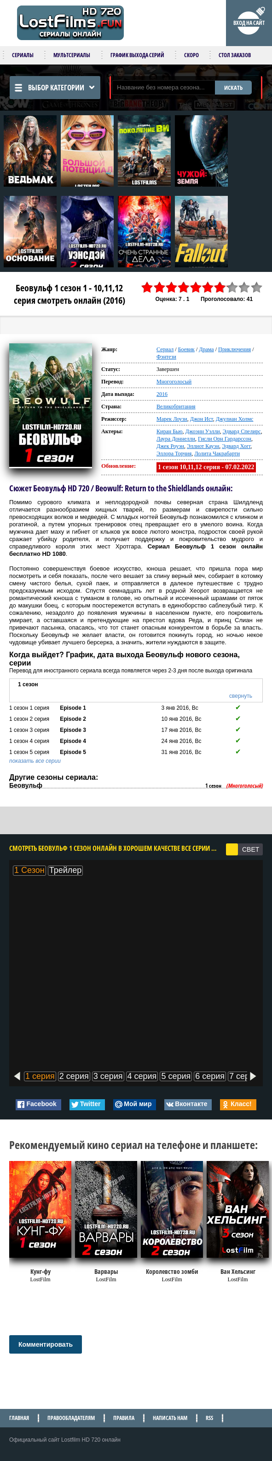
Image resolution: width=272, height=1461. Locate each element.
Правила (123, 1418)
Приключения (234, 349)
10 (257, 287)
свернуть (240, 696)
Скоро (191, 55)
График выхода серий (137, 55)
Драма (206, 349)
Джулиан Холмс (235, 419)
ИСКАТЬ (233, 87)
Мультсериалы (71, 55)
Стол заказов (235, 55)
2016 (162, 394)
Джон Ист (201, 419)
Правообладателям (71, 1418)
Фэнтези (166, 356)
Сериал (165, 349)
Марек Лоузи (171, 419)
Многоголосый (173, 381)
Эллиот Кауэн (203, 446)
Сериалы (23, 55)
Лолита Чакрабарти (217, 453)
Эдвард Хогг (236, 446)
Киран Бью (169, 431)
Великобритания (176, 406)
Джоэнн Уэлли (202, 431)
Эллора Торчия (173, 453)
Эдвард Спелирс (242, 431)
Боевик (186, 349)
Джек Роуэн (170, 446)
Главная (19, 1418)
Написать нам (170, 1418)
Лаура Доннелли (175, 439)
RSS (209, 1418)
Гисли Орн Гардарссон (224, 439)
